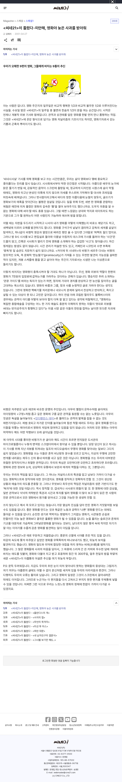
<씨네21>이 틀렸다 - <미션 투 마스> (29, 626)
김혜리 (8, 34)
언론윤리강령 (54, 729)
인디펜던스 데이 (44, 418)
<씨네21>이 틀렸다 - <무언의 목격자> (30, 621)
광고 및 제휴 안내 (32, 725)
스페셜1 (30, 20)
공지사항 (8, 725)
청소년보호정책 (75, 725)
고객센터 (45, 725)
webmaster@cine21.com (64, 772)
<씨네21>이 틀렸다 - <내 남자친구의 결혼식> (34, 635)
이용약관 (110, 725)
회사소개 (18, 725)
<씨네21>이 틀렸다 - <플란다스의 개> (30, 612)
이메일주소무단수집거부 (94, 725)
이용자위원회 (68, 729)
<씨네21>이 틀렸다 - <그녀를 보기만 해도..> (33, 639)
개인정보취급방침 (59, 725)
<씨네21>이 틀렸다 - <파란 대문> (28, 631)
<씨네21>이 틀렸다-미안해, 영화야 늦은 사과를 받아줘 (38, 54)
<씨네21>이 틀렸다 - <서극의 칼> (28, 617)
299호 (114, 21)
